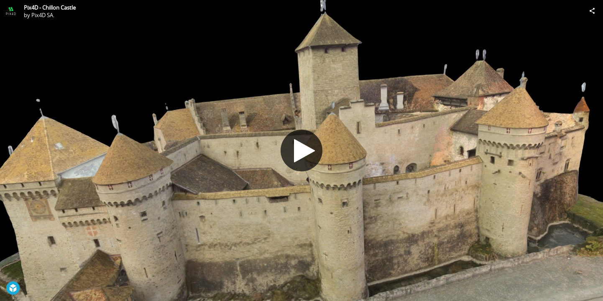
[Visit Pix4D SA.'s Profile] (11, 11)
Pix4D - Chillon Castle (50, 7)
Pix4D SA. (42, 15)
